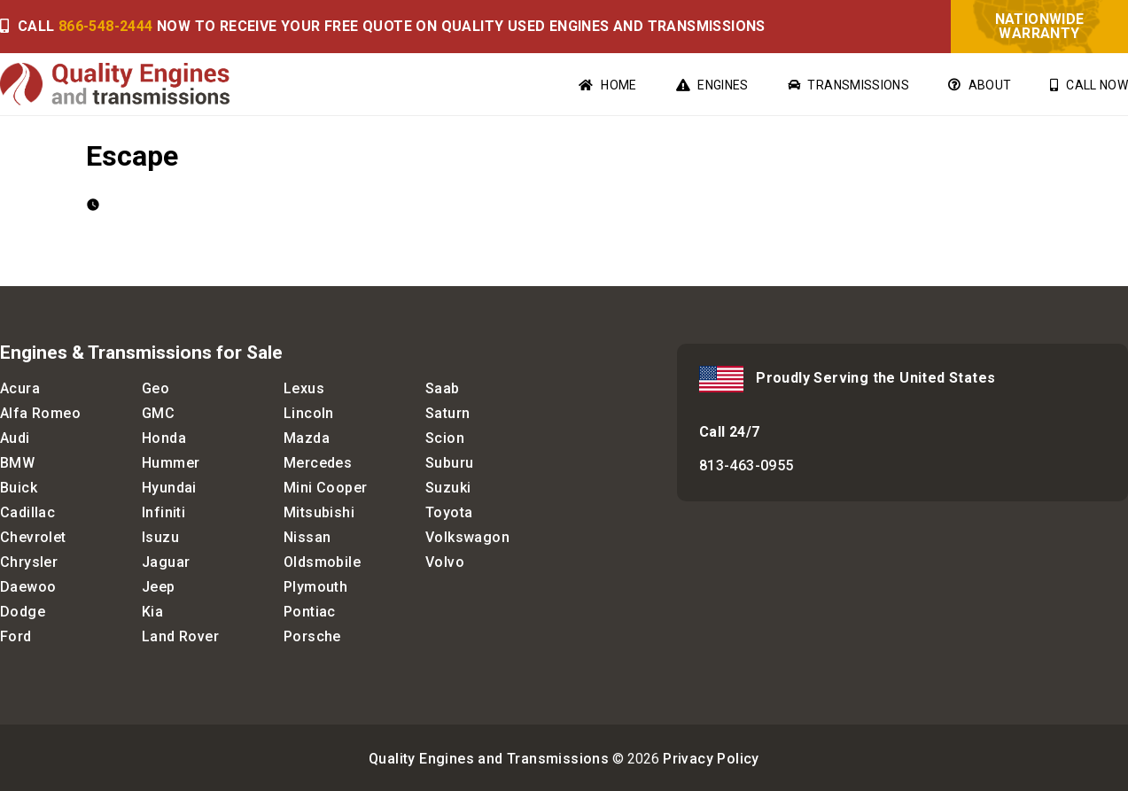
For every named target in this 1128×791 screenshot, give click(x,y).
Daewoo (28, 586)
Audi (15, 438)
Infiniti (163, 512)
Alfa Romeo (40, 413)
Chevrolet (33, 537)
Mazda (307, 438)
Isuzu (160, 537)
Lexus (304, 388)
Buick (18, 487)
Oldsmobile (322, 562)
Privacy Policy (711, 758)
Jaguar (166, 562)
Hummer (170, 462)
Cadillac (27, 512)
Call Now (1089, 85)
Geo (155, 388)
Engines (712, 85)
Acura (20, 388)
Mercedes (318, 462)
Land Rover (180, 636)
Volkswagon (467, 537)
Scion (444, 438)
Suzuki (448, 487)
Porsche (312, 636)
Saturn (447, 413)
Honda (164, 438)
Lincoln (309, 413)
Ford (16, 636)
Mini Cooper (325, 487)
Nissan (307, 537)
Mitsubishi (319, 512)
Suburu (449, 462)
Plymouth (315, 586)
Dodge (22, 611)
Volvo (444, 562)
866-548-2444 (105, 26)
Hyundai (169, 487)
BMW (17, 462)
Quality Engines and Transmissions (489, 758)
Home (607, 85)
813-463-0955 (746, 465)
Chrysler (29, 562)
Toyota (448, 512)
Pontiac (310, 611)
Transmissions (848, 85)
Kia (152, 611)
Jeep (158, 586)
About (979, 85)
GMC (158, 413)
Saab (442, 388)
